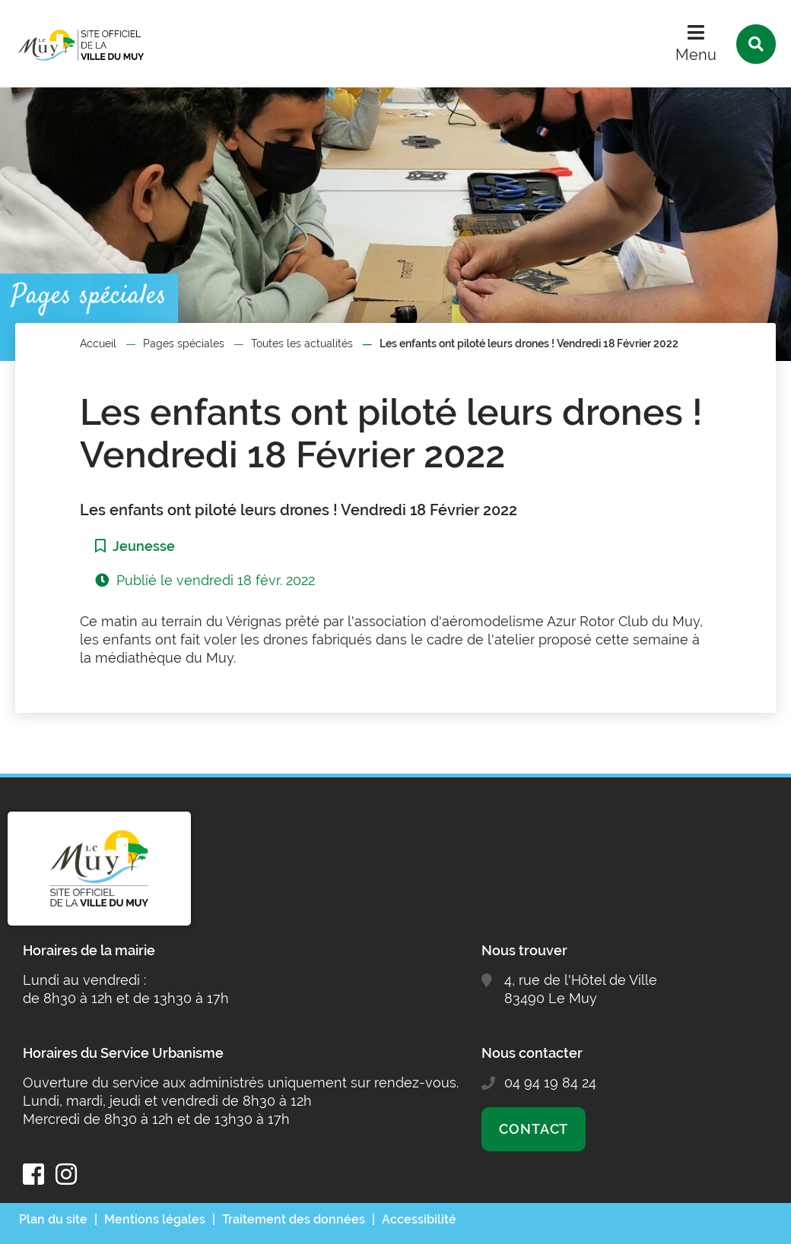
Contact (533, 1129)
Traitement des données (293, 1219)
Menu (695, 55)
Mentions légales (154, 1219)
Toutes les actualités (302, 343)
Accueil (98, 343)
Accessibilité (419, 1219)
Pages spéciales (183, 343)
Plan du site (53, 1219)
